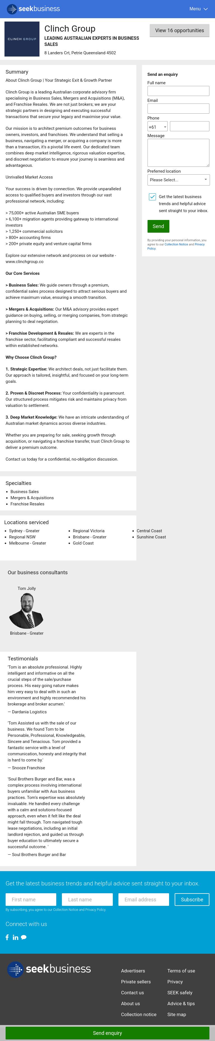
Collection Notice (176, 244)
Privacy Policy (95, 910)
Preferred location (164, 171)
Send (158, 226)
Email (153, 100)
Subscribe (192, 899)
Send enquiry (107, 1033)
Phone (154, 118)
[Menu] (199, 9)
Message (156, 135)
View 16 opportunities (179, 30)
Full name (157, 82)
